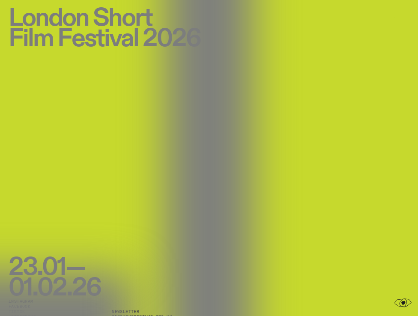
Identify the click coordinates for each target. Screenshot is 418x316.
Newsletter (125, 312)
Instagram (21, 301)
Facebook (19, 306)
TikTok (17, 312)
